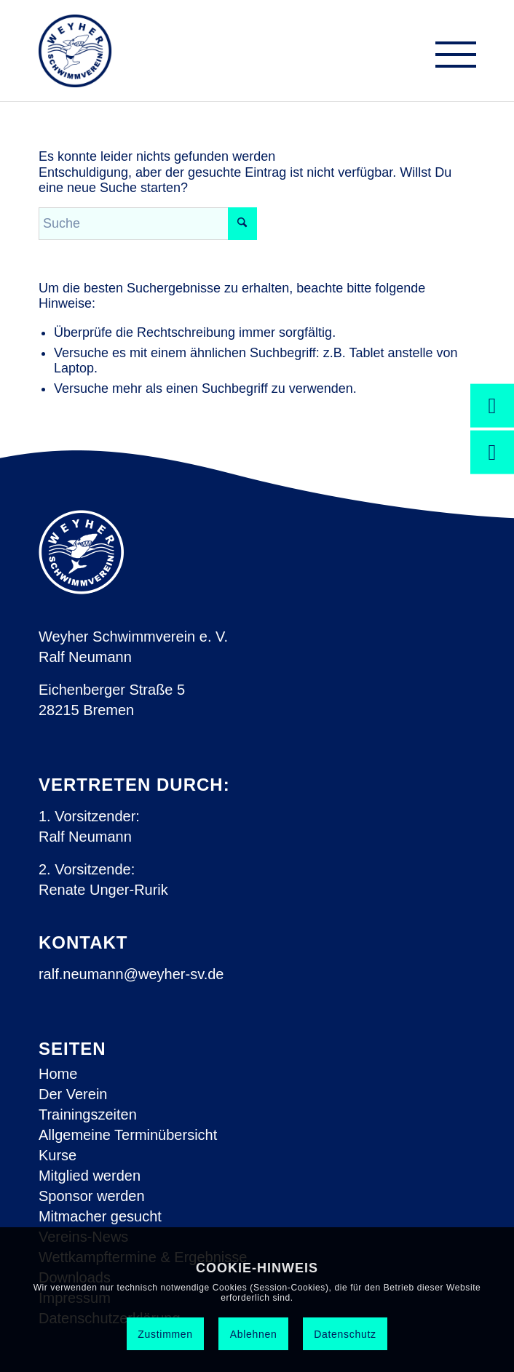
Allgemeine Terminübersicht (128, 1135)
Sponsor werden (92, 1196)
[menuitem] (448, 58)
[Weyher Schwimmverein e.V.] (75, 51)
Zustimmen (165, 1334)
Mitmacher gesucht (100, 1216)
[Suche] (148, 223)
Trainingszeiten (88, 1114)
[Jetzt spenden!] (492, 405)
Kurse (57, 1155)
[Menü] (448, 58)
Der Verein (73, 1094)
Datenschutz (345, 1334)
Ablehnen (253, 1334)
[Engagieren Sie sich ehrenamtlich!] (492, 452)
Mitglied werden (90, 1176)
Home (58, 1074)
